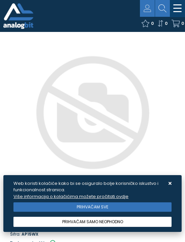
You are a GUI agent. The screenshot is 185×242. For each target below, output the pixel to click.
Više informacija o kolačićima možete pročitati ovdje (70, 196)
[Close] (92, 207)
